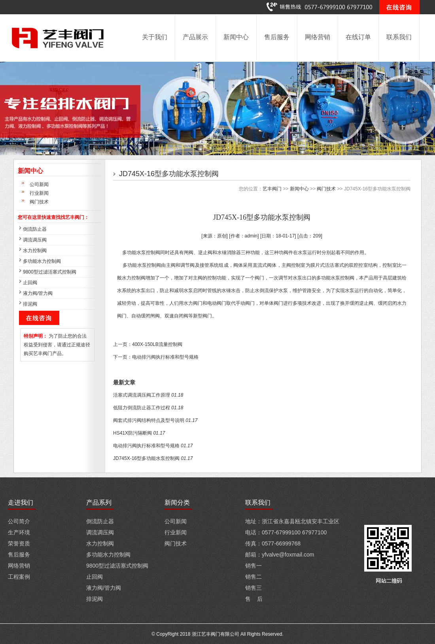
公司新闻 (39, 184)
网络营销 (317, 37)
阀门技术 (39, 202)
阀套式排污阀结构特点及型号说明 (148, 420)
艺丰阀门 (272, 189)
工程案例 (19, 577)
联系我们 (399, 37)
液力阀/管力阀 (38, 293)
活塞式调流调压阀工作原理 (141, 395)
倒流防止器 (35, 229)
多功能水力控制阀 (42, 261)
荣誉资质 (19, 543)
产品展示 (195, 37)
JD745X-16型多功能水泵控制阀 (146, 458)
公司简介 (19, 521)
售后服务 (276, 37)
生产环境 (19, 532)
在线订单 (358, 37)
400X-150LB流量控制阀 (157, 344)
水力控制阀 (35, 250)
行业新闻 (39, 193)
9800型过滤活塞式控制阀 (49, 272)
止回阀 (30, 282)
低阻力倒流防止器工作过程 (141, 407)
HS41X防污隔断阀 (132, 433)
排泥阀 (30, 304)
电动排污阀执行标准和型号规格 (165, 357)
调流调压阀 (35, 240)
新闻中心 (236, 37)
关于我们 (154, 37)
